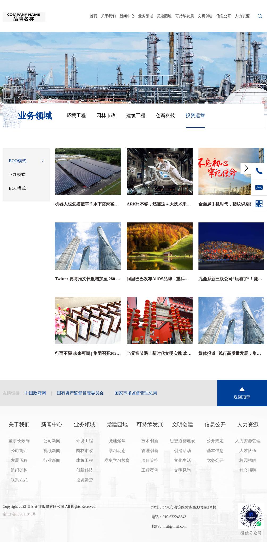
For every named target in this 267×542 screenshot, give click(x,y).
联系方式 (19, 480)
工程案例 (149, 470)
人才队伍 (247, 450)
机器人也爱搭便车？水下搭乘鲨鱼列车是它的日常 (88, 204)
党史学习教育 (117, 460)
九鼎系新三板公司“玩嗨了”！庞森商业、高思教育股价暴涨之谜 (231, 279)
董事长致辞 (19, 440)
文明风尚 (182, 470)
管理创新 (149, 450)
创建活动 (182, 450)
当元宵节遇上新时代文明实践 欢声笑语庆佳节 (160, 353)
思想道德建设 (182, 440)
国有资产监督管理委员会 (80, 393)
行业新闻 (51, 460)
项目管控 (149, 460)
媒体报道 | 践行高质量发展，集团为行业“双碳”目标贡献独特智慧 (231, 353)
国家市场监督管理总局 (136, 393)
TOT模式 (17, 174)
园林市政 (106, 115)
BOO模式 (17, 160)
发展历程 (19, 460)
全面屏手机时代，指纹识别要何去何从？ (231, 204)
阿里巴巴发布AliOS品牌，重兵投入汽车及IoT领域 (160, 279)
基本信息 (215, 450)
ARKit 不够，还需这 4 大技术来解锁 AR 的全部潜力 (160, 204)
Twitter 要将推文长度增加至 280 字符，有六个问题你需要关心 (88, 279)
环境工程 (76, 115)
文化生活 (182, 460)
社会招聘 (247, 470)
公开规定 (215, 440)
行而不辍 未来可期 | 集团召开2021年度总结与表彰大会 (88, 353)
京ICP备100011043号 (19, 514)
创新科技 (165, 115)
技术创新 (149, 440)
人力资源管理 (248, 440)
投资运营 (195, 115)
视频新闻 (51, 450)
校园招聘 (247, 460)
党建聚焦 (117, 440)
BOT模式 (17, 188)
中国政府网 (35, 393)
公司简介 (19, 450)
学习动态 (117, 450)
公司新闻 (51, 440)
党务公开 (215, 460)
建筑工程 (135, 115)
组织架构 (19, 470)
